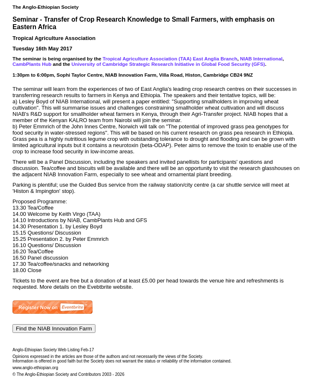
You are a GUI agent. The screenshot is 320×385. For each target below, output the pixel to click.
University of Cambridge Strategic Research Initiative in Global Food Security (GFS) (168, 64)
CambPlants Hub (32, 64)
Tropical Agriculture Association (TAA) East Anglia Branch (169, 58)
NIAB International (261, 58)
